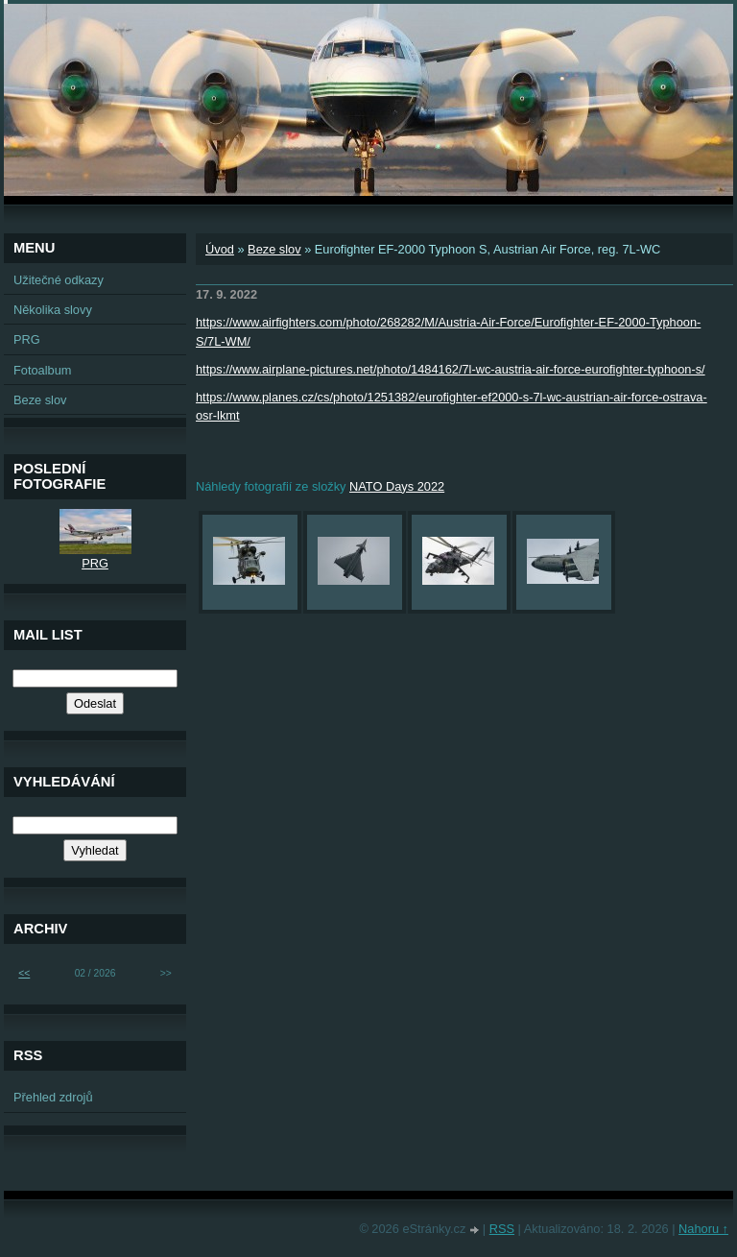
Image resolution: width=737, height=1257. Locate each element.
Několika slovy (52, 309)
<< (24, 973)
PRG (26, 339)
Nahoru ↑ (703, 1228)
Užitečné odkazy (58, 280)
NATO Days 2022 (396, 486)
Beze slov (274, 249)
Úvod (219, 249)
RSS (501, 1228)
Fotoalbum (42, 370)
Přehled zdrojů (53, 1097)
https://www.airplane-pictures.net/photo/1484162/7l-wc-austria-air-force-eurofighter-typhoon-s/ (450, 369)
